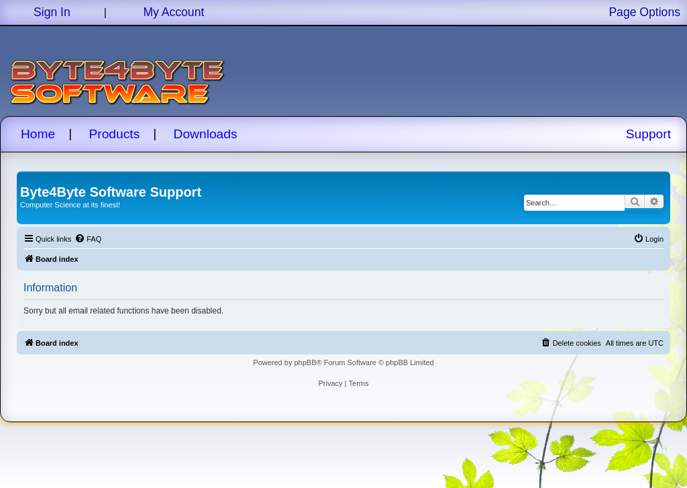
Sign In (52, 12)
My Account (173, 12)
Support (648, 134)
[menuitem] (87, 239)
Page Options (644, 12)
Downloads (205, 134)
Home (38, 134)
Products (114, 134)
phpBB (305, 362)
